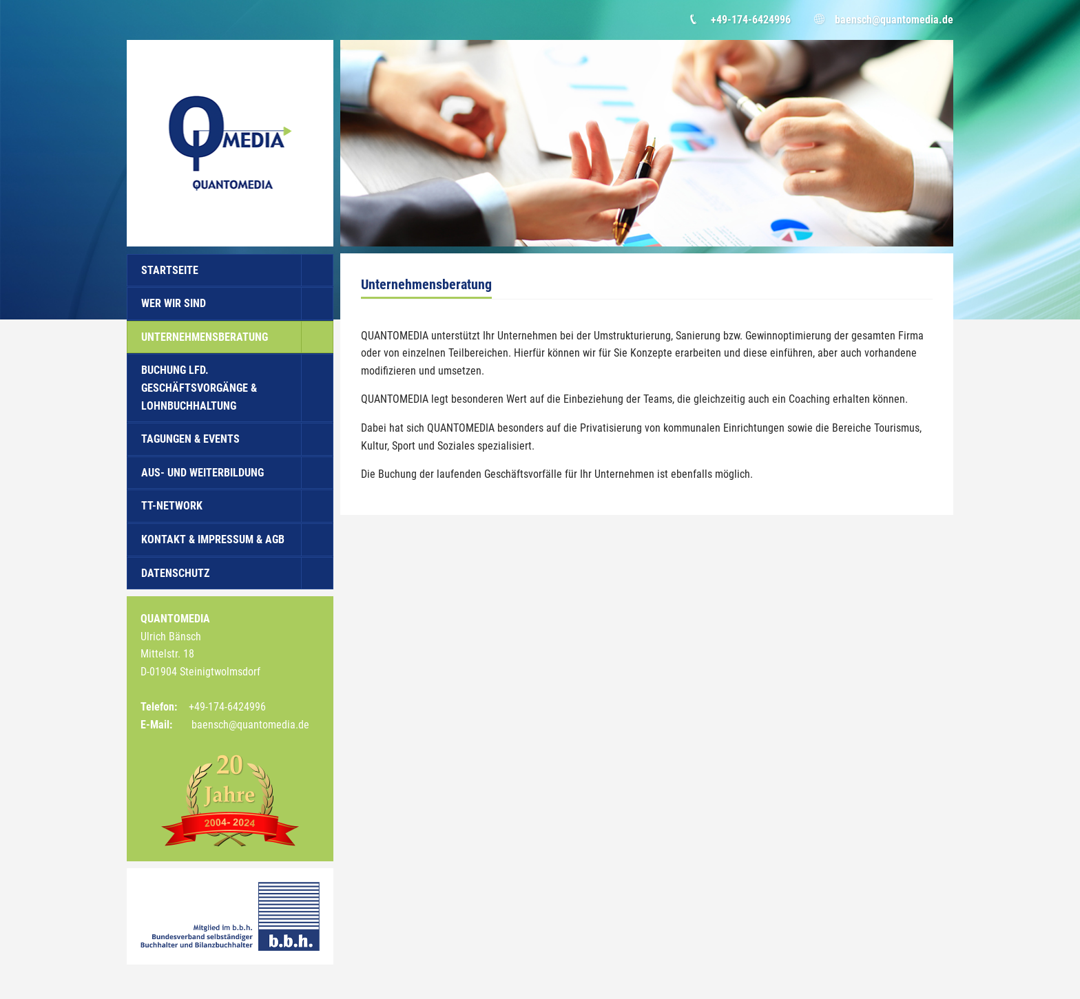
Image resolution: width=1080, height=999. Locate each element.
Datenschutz (175, 573)
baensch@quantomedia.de (894, 19)
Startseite (169, 270)
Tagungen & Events (190, 438)
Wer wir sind (173, 303)
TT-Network (171, 505)
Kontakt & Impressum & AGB (212, 539)
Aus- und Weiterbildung (202, 472)
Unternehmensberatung (204, 337)
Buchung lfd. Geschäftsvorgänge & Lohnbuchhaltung (199, 388)
